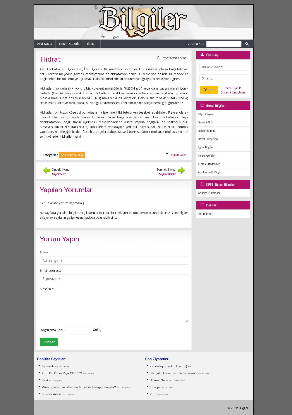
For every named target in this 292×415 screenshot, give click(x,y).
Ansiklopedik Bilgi (209, 172)
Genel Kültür (205, 122)
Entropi (155, 387)
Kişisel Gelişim (206, 155)
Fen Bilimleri (205, 214)
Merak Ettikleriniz (209, 164)
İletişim (92, 43)
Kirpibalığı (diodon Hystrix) (168, 366)
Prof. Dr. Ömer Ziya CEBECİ (61, 373)
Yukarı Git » (178, 154)
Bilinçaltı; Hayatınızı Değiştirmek (172, 373)
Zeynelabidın (167, 174)
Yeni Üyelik (233, 88)
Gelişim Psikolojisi (209, 193)
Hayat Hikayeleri (208, 139)
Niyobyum (59, 174)
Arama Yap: (196, 43)
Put (151, 394)
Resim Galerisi (69, 43)
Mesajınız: (47, 289)
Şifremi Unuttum (233, 92)
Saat (45, 380)
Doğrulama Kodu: (52, 330)
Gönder (49, 342)
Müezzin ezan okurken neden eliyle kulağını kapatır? (78, 387)
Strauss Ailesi (51, 394)
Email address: (50, 270)
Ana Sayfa (44, 43)
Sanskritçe (49, 366)
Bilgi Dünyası (206, 114)
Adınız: (44, 252)
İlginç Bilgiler (206, 147)
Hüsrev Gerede (160, 380)
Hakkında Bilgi (206, 131)
